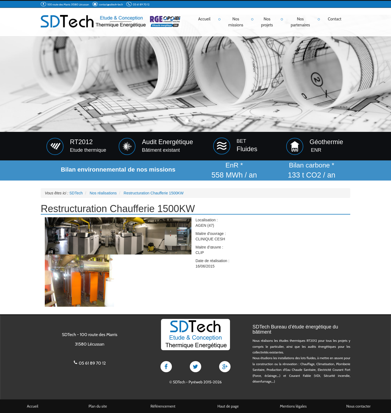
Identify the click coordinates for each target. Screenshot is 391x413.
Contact (334, 18)
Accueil (204, 18)
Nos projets (267, 21)
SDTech (179, 382)
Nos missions (235, 21)
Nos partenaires (300, 21)
